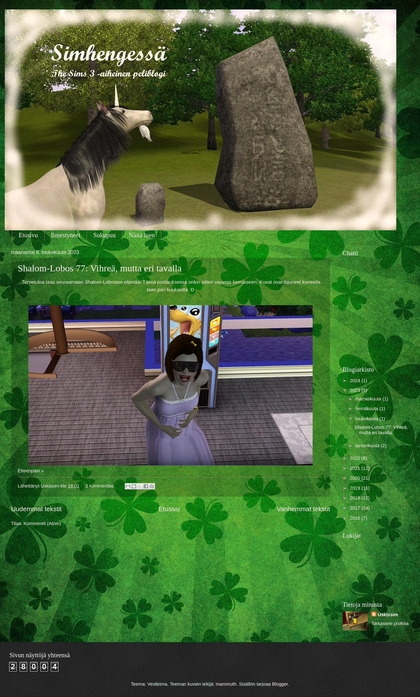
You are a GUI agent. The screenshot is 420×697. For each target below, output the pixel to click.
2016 (356, 518)
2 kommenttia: (100, 485)
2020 (356, 478)
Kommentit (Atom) (42, 523)
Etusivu (28, 235)
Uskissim (388, 614)
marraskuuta (368, 398)
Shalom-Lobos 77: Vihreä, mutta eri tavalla (100, 268)
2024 (356, 380)
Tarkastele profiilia (390, 623)
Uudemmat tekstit (36, 508)
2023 (356, 390)
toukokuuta (367, 418)
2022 (356, 458)
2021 (356, 468)
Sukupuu (104, 235)
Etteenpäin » (31, 470)
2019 (356, 488)
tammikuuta (368, 445)
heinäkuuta (367, 408)
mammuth (226, 684)
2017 (356, 508)
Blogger (280, 684)
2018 (356, 497)
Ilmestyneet (65, 235)
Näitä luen (142, 235)
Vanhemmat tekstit (303, 508)
